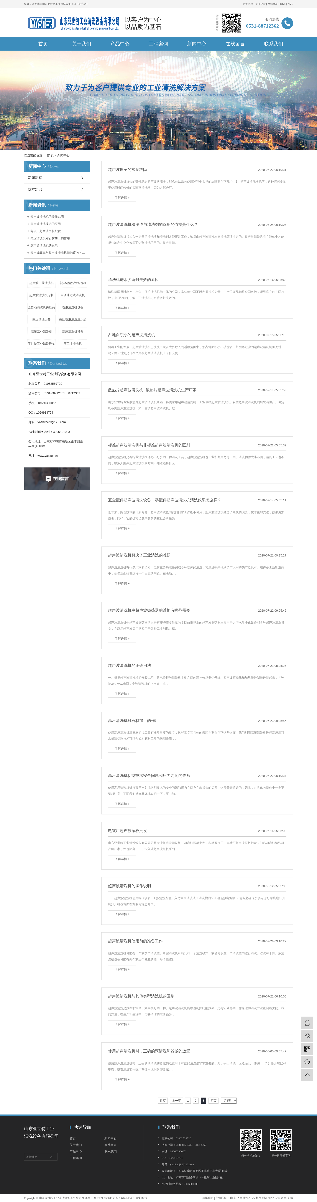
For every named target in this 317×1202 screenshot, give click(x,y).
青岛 (246, 1198)
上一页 (176, 1100)
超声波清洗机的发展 (44, 245)
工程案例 (158, 43)
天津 (277, 1198)
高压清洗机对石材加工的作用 (50, 238)
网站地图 (273, 3)
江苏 (252, 1198)
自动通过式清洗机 (73, 295)
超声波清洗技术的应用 (45, 224)
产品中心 (120, 43)
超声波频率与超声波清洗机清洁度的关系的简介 (58, 252)
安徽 (290, 1198)
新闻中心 (196, 43)
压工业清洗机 (73, 343)
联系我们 (273, 43)
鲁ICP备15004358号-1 (107, 1198)
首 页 (50, 155)
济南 (239, 1198)
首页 (43, 43)
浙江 (265, 1198)
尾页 (213, 1100)
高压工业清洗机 (41, 331)
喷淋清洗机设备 (72, 307)
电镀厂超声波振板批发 (45, 231)
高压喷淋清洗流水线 (72, 319)
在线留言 (235, 43)
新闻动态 (35, 178)
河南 (284, 1198)
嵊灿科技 (141, 1198)
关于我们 (81, 43)
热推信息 (248, 3)
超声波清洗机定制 (41, 295)
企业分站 (260, 3)
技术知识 (35, 189)
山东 (233, 1198)
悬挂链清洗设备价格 (72, 283)
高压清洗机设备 (72, 331)
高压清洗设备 (41, 319)
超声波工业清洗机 (41, 283)
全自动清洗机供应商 (41, 307)
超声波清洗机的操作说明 (47, 216)
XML (290, 3)
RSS (283, 3)
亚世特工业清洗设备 (41, 343)
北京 (258, 1198)
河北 (271, 1198)
